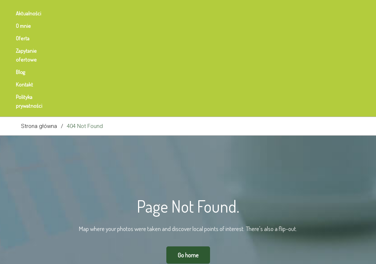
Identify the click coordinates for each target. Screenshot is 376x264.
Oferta (99, 13)
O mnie (69, 13)
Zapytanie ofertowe (142, 13)
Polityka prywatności (259, 13)
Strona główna (39, 33)
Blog (184, 13)
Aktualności (33, 13)
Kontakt (212, 13)
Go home (188, 162)
